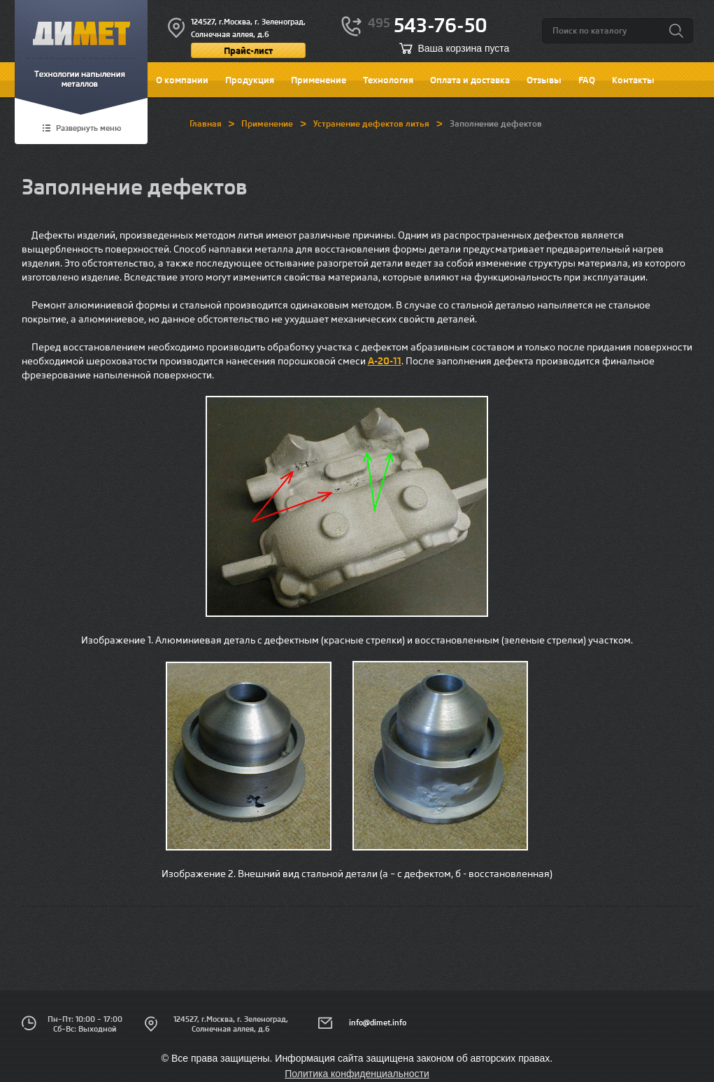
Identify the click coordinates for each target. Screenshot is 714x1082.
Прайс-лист (248, 50)
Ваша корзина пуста (464, 48)
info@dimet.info (377, 1022)
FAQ (586, 79)
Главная (206, 123)
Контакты (633, 79)
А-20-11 (384, 361)
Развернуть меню (88, 128)
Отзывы (544, 79)
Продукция (249, 79)
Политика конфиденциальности (357, 1073)
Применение (318, 79)
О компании (182, 79)
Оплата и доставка (470, 79)
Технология (388, 79)
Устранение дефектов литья (371, 123)
